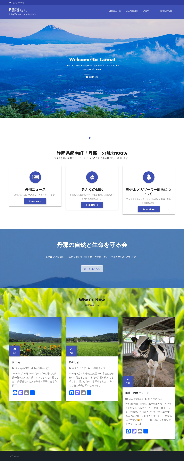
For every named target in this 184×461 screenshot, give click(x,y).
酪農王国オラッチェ (137, 393)
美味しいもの (166, 10)
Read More (92, 76)
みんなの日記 (132, 10)
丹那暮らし (22, 11)
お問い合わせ (16, 2)
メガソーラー (149, 10)
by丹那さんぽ (40, 368)
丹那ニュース (115, 10)
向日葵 (16, 362)
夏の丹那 (74, 362)
